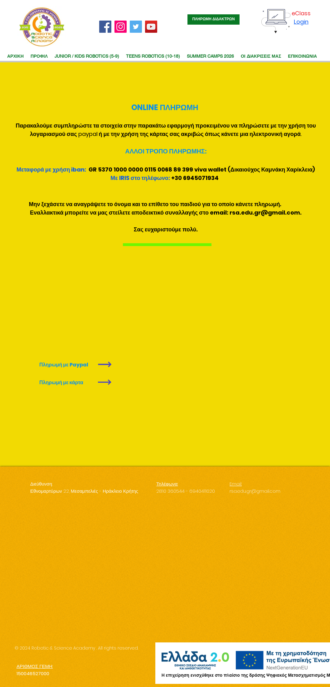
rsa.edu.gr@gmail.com (265, 212)
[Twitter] (136, 27)
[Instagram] (120, 27)
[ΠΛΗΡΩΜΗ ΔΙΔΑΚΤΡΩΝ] (213, 19)
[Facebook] (105, 27)
